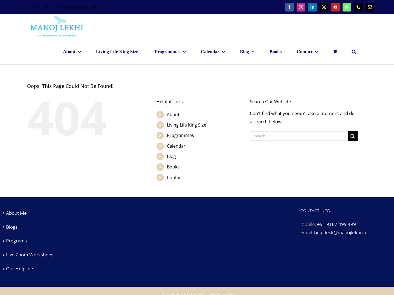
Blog (171, 156)
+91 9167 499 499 (336, 224)
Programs (16, 240)
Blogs (12, 227)
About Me (16, 213)
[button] (353, 51)
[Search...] (299, 136)
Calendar (176, 146)
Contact (175, 177)
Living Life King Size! (187, 125)
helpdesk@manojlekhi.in (79, 7)
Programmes (180, 135)
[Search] (353, 136)
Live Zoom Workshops (29, 254)
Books (173, 167)
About (173, 114)
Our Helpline (19, 268)
